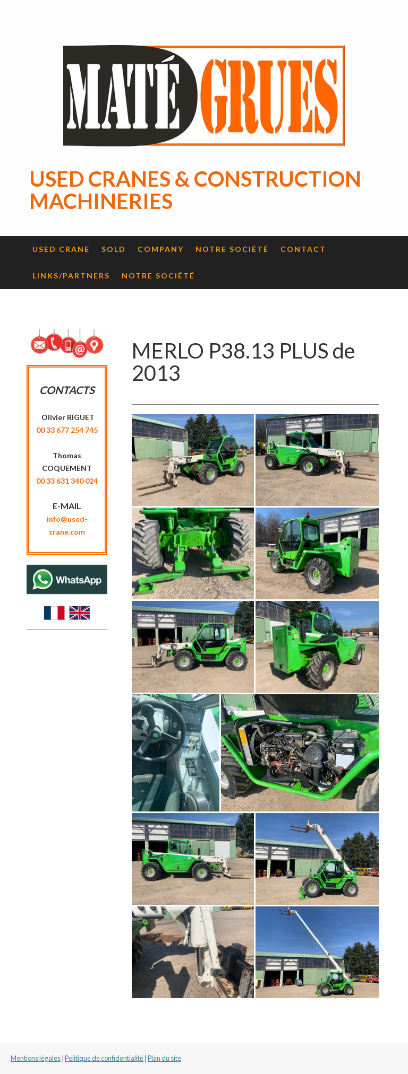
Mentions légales (36, 1058)
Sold (113, 249)
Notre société (232, 249)
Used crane (61, 249)
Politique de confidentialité (104, 1058)
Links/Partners (71, 275)
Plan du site (164, 1058)
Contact (303, 249)
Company (161, 249)
